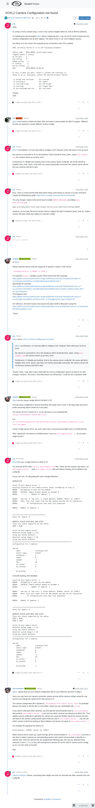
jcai (13, 24)
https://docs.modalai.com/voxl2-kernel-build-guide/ (56, 195)
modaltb (15, 259)
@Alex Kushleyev (22, 772)
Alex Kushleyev (18, 688)
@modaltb (20, 458)
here (39, 36)
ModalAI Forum (31, 4)
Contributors (56, 799)
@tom (18, 147)
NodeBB (47, 799)
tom (13, 118)
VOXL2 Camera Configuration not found (38, 339)
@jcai (26, 118)
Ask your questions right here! (19, 18)
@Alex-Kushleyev (19, 775)
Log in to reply (84, 18)
